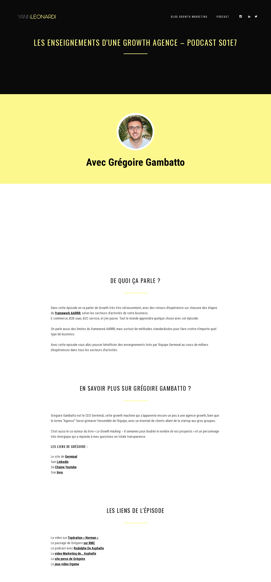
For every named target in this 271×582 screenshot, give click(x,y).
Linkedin (63, 462)
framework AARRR (68, 313)
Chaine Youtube (66, 467)
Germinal (71, 456)
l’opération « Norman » (83, 538)
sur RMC (89, 543)
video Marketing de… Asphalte (75, 553)
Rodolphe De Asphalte (89, 548)
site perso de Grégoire (70, 559)
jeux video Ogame (67, 564)
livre (60, 472)
